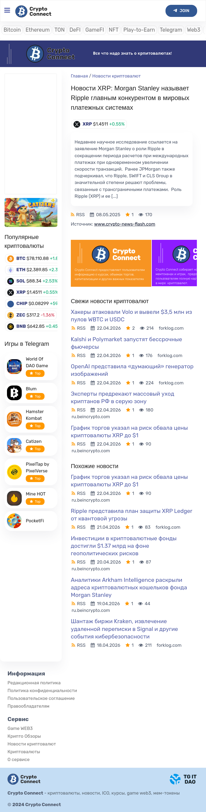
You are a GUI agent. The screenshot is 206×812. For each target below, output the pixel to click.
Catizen (34, 441)
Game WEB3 (20, 728)
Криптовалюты (24, 751)
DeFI (74, 30)
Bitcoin (12, 30)
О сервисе (19, 759)
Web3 (193, 30)
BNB (21, 326)
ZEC (20, 315)
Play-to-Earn (139, 30)
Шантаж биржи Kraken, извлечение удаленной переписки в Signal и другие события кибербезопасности (124, 629)
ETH (20, 269)
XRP (21, 292)
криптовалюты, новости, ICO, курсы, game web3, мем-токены (113, 793)
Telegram (171, 30)
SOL (20, 281)
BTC (20, 258)
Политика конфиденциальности (42, 690)
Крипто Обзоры (24, 736)
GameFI (94, 30)
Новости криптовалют (116, 76)
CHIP (21, 303)
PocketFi (35, 520)
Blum (31, 388)
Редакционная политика (34, 682)
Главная (79, 76)
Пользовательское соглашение (41, 698)
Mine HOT (36, 494)
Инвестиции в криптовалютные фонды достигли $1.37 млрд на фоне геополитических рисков (123, 546)
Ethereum (37, 30)
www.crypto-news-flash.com (124, 224)
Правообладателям (28, 706)
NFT (114, 30)
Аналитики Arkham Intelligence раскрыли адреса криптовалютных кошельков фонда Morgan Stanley (129, 587)
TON (59, 30)
